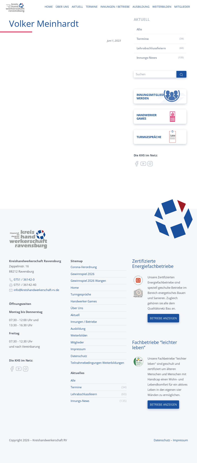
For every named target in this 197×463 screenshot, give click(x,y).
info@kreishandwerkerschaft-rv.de (36, 290)
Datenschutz (79, 356)
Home (48, 7)
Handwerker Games (84, 301)
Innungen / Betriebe (115, 7)
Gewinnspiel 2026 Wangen (88, 281)
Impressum (78, 349)
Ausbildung (141, 7)
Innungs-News (147, 58)
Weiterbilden (162, 7)
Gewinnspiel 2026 (82, 274)
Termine (91, 7)
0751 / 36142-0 (24, 279)
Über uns (62, 7)
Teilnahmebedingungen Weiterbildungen (97, 363)
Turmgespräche (81, 294)
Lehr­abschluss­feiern (151, 48)
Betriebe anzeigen (163, 318)
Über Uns (77, 308)
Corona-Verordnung (84, 267)
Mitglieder (182, 7)
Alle (139, 29)
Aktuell (77, 7)
